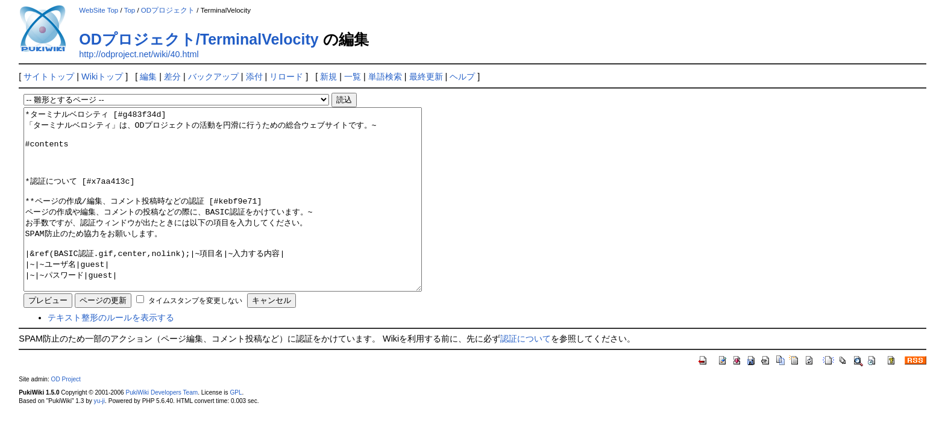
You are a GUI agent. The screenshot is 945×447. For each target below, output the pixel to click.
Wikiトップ (102, 76)
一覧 (352, 76)
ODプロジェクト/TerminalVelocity (198, 39)
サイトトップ (49, 76)
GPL (236, 428)
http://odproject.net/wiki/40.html (138, 54)
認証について (525, 375)
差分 (172, 76)
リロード (286, 76)
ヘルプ (462, 76)
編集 (148, 76)
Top (130, 10)
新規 (328, 76)
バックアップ (213, 76)
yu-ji (99, 437)
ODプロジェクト (168, 10)
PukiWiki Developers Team (161, 428)
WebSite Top (98, 10)
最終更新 (426, 76)
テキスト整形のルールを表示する (111, 353)
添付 (254, 76)
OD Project (66, 415)
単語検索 (385, 76)
